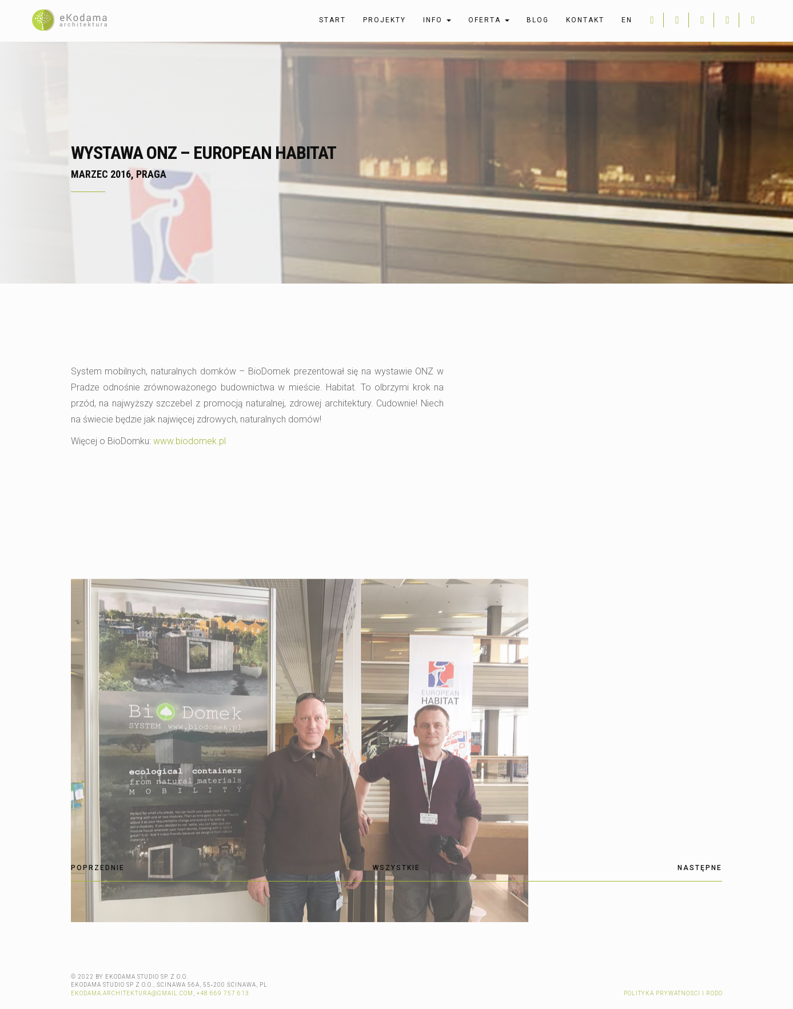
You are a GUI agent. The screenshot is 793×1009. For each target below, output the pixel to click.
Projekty (384, 20)
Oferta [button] (488, 20)
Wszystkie (396, 868)
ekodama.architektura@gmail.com (132, 993)
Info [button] (437, 20)
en (626, 20)
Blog (538, 20)
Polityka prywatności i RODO (673, 993)
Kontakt (585, 20)
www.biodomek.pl (189, 441)
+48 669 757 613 (223, 993)
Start (332, 20)
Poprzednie (98, 868)
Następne (700, 868)
